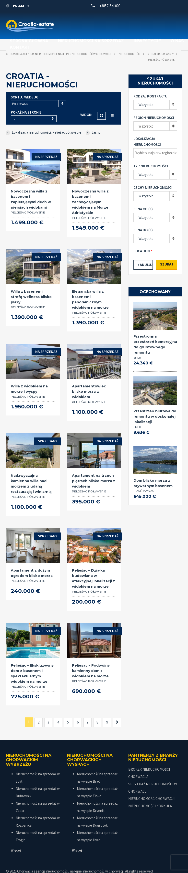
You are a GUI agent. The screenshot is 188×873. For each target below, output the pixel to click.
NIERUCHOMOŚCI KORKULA (150, 793)
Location (141, 238)
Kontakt (118, 27)
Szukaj (166, 252)
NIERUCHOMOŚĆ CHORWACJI (151, 786)
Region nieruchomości (153, 105)
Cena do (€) (143, 217)
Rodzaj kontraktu (150, 84)
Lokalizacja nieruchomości (147, 129)
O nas (92, 27)
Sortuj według (24, 85)
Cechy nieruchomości (152, 175)
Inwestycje (62, 27)
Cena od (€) (143, 196)
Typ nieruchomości (150, 153)
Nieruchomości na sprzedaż (130, 21)
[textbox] (156, 141)
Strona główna (67, 21)
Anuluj (146, 252)
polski (15, 6)
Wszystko (146, 92)
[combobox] (38, 91)
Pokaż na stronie (26, 100)
